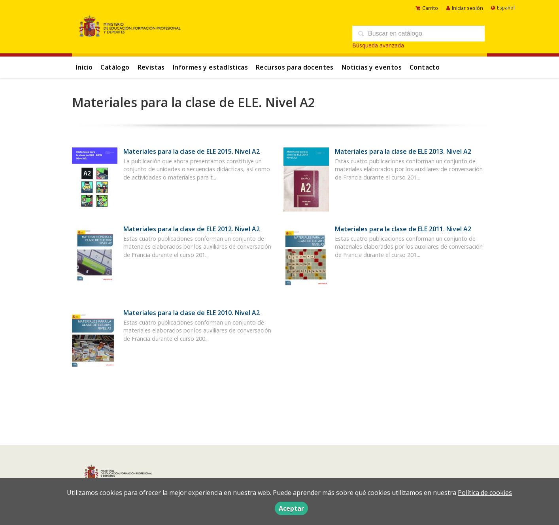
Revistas (151, 67)
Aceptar (291, 508)
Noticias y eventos (372, 67)
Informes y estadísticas (210, 67)
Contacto (425, 67)
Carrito (426, 7)
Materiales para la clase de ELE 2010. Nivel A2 (191, 312)
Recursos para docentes (295, 67)
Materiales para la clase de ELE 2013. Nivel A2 (403, 151)
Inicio (84, 67)
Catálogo (114, 67)
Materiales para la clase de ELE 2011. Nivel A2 (403, 229)
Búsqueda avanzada (378, 45)
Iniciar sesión (464, 7)
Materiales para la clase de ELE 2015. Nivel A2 (191, 151)
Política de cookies (485, 492)
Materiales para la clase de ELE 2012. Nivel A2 (191, 229)
